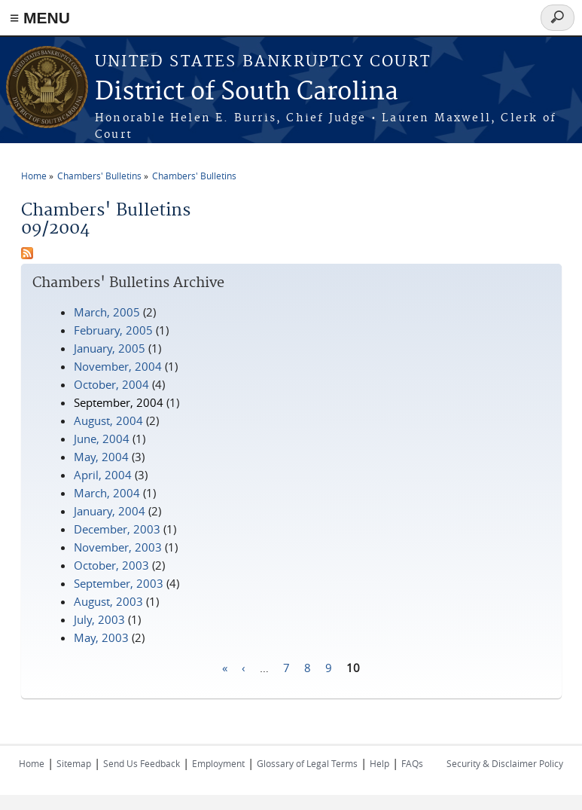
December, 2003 (117, 528)
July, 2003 (99, 619)
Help (379, 763)
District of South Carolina (246, 92)
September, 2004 (118, 402)
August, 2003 (108, 601)
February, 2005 (113, 330)
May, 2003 (101, 637)
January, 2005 (109, 348)
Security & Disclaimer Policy (504, 763)
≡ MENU (40, 17)
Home (34, 176)
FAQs (412, 763)
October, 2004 (111, 384)
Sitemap (73, 763)
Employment (218, 763)
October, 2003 (111, 565)
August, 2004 (108, 420)
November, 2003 (118, 547)
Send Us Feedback (141, 763)
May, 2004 (101, 456)
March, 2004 (107, 492)
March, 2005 (107, 311)
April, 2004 (103, 474)
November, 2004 (118, 366)
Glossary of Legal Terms (307, 763)
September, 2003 (118, 583)
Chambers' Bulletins (99, 176)
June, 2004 (102, 438)
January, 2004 (109, 510)
